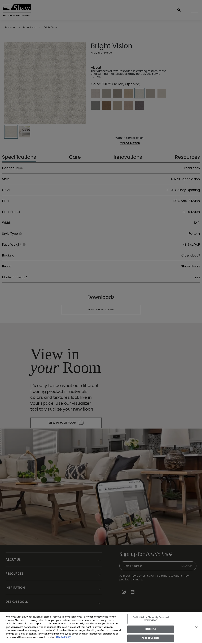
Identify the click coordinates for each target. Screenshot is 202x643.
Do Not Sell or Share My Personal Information (151, 618)
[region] (101, 627)
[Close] (196, 627)
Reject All (150, 629)
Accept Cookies (150, 638)
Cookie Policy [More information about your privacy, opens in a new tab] (63, 637)
